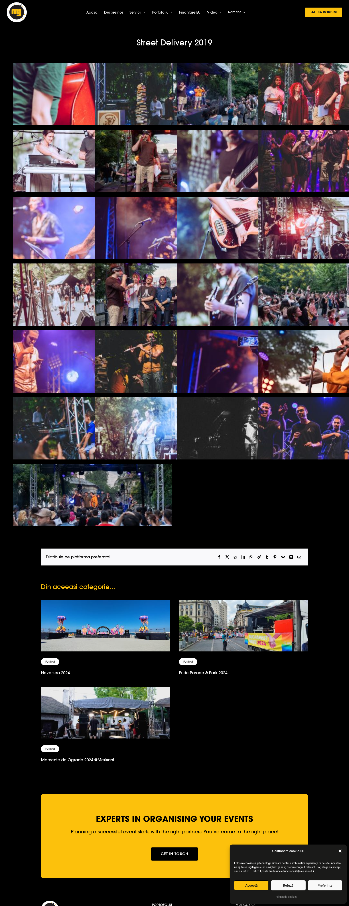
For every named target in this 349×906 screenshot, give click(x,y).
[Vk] (283, 557)
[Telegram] (259, 557)
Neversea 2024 (55, 672)
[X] (227, 557)
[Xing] (291, 557)
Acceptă (251, 886)
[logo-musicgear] (17, 4)
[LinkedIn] (243, 557)
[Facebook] (219, 557)
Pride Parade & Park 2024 (203, 672)
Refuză (288, 886)
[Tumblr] (267, 557)
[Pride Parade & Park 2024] (243, 603)
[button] (340, 851)
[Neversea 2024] (105, 603)
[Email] (299, 557)
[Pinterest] (275, 557)
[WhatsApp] (251, 557)
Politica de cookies (286, 896)
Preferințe (325, 886)
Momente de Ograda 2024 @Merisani (77, 759)
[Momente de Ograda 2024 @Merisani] (105, 690)
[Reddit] (235, 557)
